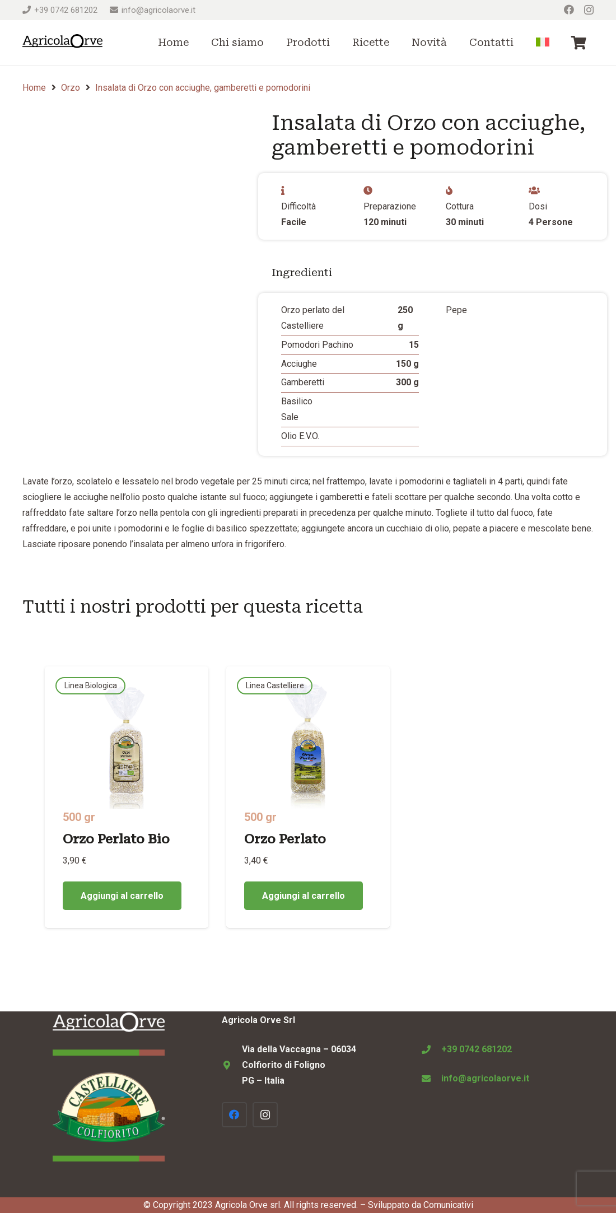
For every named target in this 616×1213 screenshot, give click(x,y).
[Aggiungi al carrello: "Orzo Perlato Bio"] (122, 895)
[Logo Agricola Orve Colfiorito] (62, 42)
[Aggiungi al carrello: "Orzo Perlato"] (303, 895)
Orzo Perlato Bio (116, 839)
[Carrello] (579, 42)
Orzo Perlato (285, 839)
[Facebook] (569, 9)
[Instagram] (589, 10)
